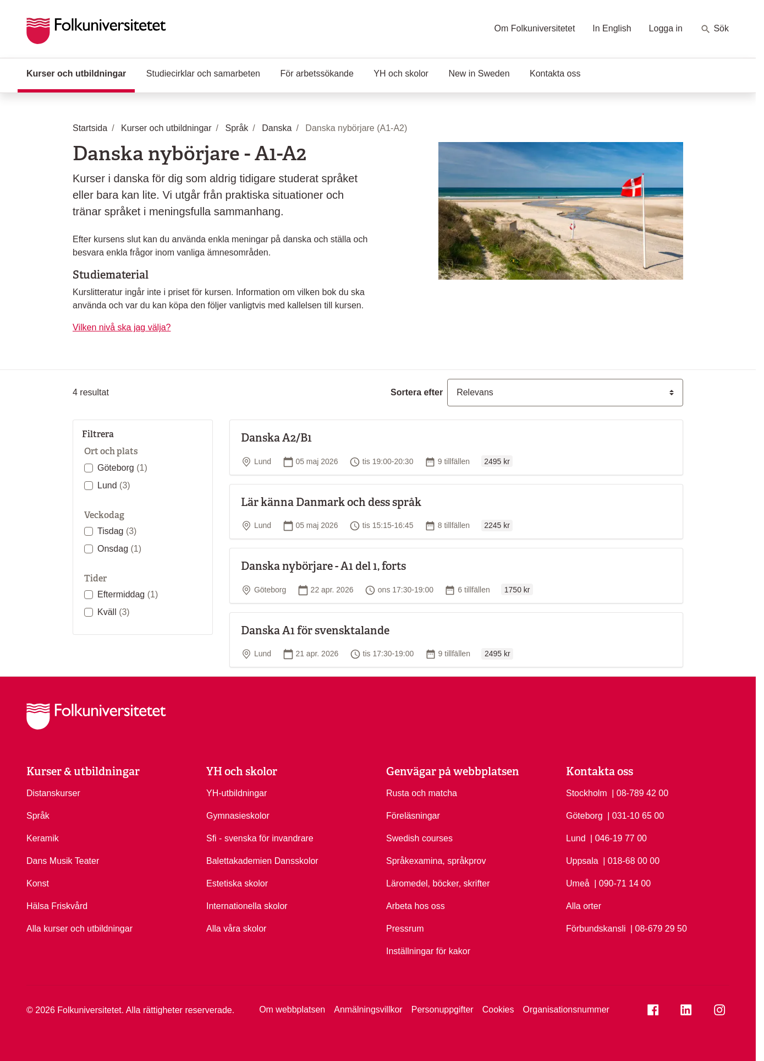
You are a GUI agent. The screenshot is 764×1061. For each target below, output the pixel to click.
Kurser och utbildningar (80, 72)
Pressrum (405, 928)
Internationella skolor (247, 906)
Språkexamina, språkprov (436, 861)
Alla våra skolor (236, 928)
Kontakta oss (555, 73)
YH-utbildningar (236, 793)
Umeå (578, 883)
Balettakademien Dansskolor (262, 861)
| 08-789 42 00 (640, 792)
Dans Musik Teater (62, 861)
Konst (37, 883)
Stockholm (586, 793)
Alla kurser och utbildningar (79, 928)
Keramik (42, 838)
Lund (113, 485)
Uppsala (582, 861)
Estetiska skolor (237, 883)
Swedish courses (419, 838)
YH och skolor (400, 73)
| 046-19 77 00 (618, 837)
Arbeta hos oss (415, 906)
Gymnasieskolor (238, 815)
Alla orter (583, 906)
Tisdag (116, 531)
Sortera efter (417, 392)
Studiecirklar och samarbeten (203, 73)
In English (611, 28)
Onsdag (119, 548)
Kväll (113, 612)
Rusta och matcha (421, 793)
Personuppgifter (442, 1009)
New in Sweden (478, 73)
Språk (38, 815)
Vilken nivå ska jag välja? (122, 327)
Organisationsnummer (566, 1009)
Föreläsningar (413, 815)
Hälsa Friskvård (56, 906)
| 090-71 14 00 (622, 882)
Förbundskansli (596, 928)
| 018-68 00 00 (631, 860)
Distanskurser (53, 793)
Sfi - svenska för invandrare (260, 838)
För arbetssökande (316, 73)
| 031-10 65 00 (635, 814)
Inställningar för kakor (428, 951)
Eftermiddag (127, 594)
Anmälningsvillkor (368, 1009)
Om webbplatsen (292, 1009)
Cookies (498, 1009)
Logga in (666, 28)
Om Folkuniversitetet (534, 28)
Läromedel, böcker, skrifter (438, 883)
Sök (714, 29)
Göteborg (122, 467)
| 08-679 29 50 (658, 927)
